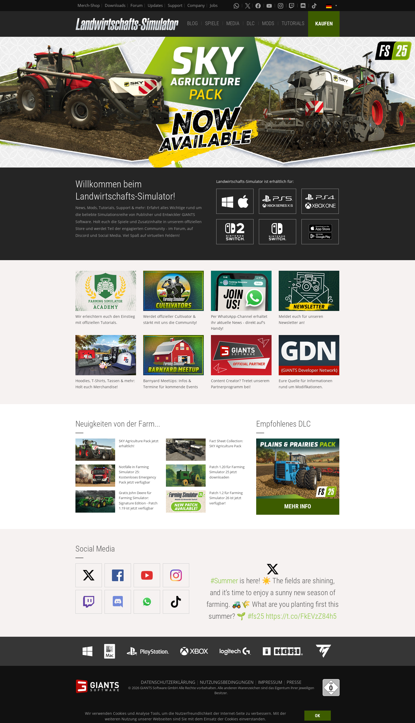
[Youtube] (270, 5)
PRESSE (294, 682)
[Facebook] (258, 5)
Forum (136, 5)
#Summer (224, 580)
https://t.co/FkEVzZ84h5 (301, 616)
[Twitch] (292, 5)
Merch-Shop (89, 5)
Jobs (214, 5)
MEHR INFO (297, 506)
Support (175, 5)
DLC (251, 23)
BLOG (192, 23)
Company (196, 5)
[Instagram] (281, 5)
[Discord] (303, 5)
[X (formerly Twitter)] (247, 5)
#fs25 (255, 616)
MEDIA (232, 23)
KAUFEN (324, 23)
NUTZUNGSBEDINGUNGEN (227, 682)
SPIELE (212, 23)
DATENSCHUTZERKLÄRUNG (168, 682)
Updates (155, 5)
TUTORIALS (293, 23)
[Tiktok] (315, 5)
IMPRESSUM (270, 682)
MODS (268, 23)
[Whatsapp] (237, 5)
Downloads (115, 5)
